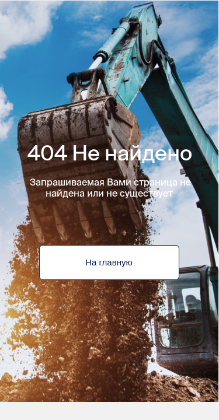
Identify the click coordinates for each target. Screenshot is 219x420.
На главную (108, 262)
